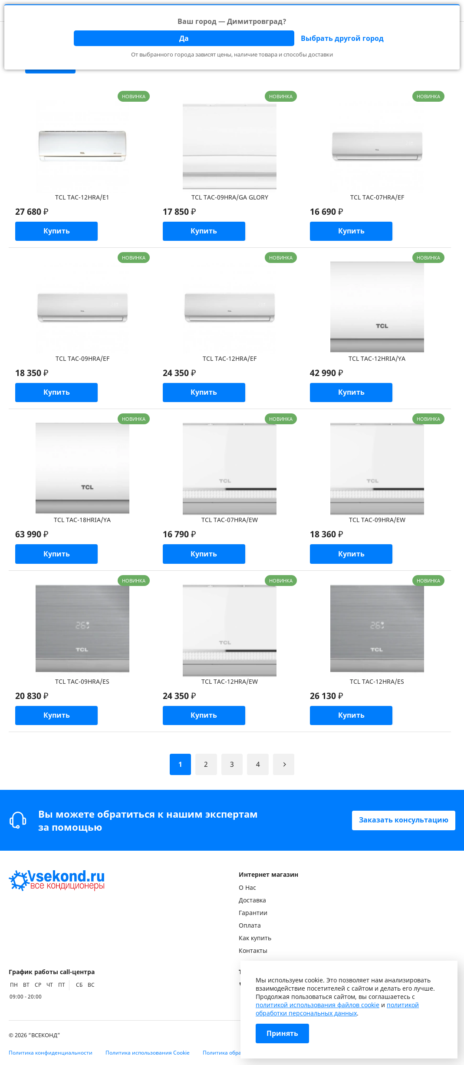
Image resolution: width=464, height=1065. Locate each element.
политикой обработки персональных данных (337, 1009)
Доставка (252, 900)
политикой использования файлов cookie (317, 1005)
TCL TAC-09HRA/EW (377, 520)
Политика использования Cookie (147, 1052)
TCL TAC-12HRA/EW (229, 682)
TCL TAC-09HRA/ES (82, 682)
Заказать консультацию (403, 820)
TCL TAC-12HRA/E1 (82, 197)
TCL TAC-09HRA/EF (82, 359)
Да (184, 38)
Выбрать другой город (342, 38)
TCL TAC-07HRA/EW (229, 520)
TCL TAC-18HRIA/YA (82, 520)
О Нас (247, 887)
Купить (56, 231)
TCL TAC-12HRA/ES (377, 682)
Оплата (250, 925)
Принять (282, 1033)
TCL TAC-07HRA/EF (377, 197)
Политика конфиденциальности (50, 1052)
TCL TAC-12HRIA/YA (377, 359)
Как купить (255, 938)
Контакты (253, 950)
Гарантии (253, 913)
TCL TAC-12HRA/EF (230, 359)
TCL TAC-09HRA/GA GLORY (229, 197)
